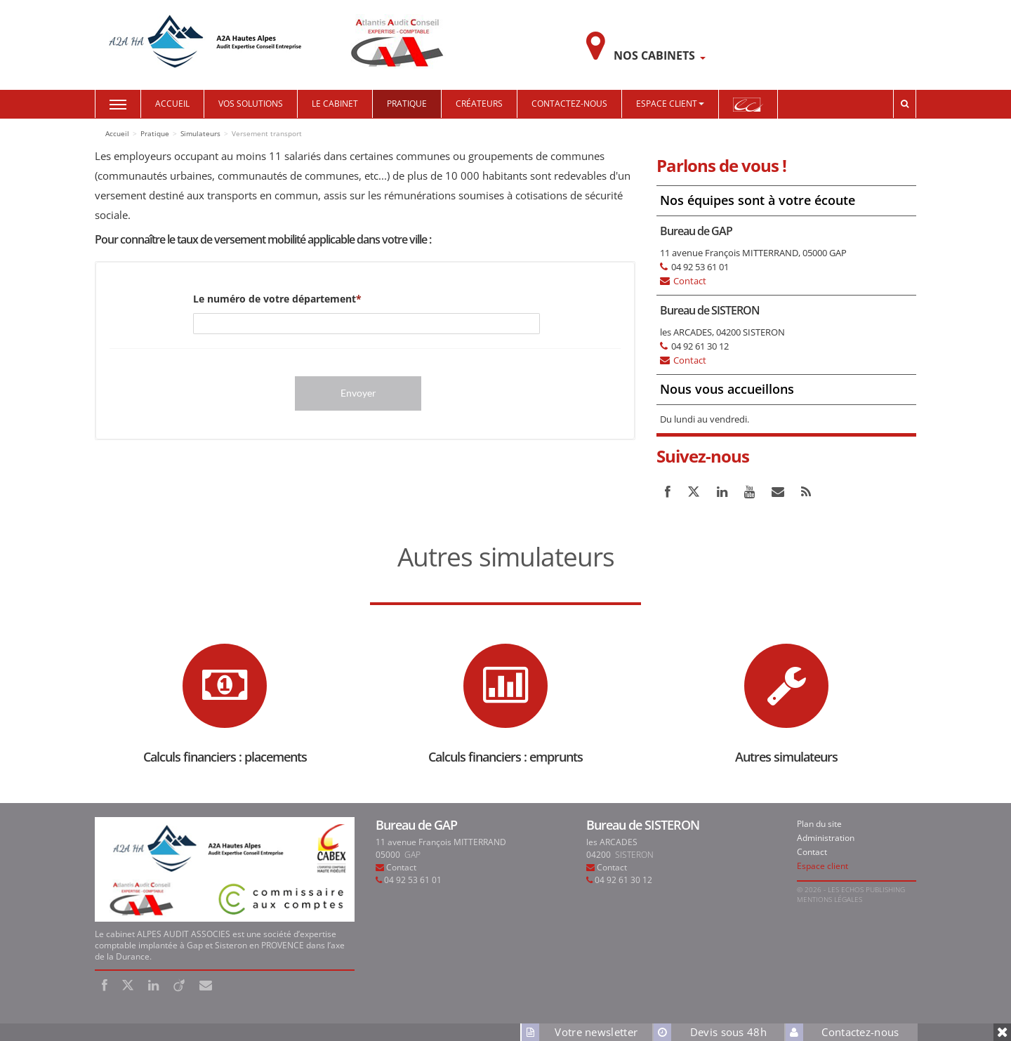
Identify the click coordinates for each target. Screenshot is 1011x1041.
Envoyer (358, 393)
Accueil (172, 104)
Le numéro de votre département (274, 298)
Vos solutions (250, 104)
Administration (825, 838)
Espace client (822, 866)
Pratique (407, 104)
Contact (689, 280)
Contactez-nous (569, 104)
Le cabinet (335, 104)
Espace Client (670, 104)
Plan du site (819, 824)
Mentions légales (829, 899)
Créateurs (479, 104)
